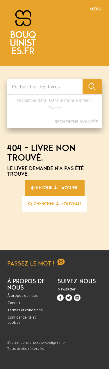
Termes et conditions (25, 310)
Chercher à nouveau (54, 203)
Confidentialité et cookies (22, 320)
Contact (14, 302)
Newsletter (67, 289)
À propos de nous (22, 295)
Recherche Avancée (76, 121)
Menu (95, 9)
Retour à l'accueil (54, 187)
